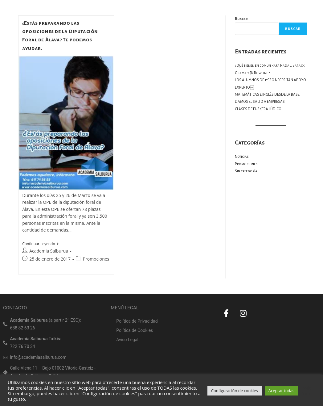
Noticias (242, 157)
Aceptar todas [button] (281, 390)
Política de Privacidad (136, 321)
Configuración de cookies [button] (234, 390)
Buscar (241, 19)
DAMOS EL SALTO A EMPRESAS (260, 102)
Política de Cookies (134, 330)
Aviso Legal (127, 339)
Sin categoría (246, 171)
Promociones (96, 259)
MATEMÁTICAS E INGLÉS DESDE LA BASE (267, 95)
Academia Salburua (48, 251)
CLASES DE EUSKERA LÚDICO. (258, 109)
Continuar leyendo (40, 244)
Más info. (306, 390)
